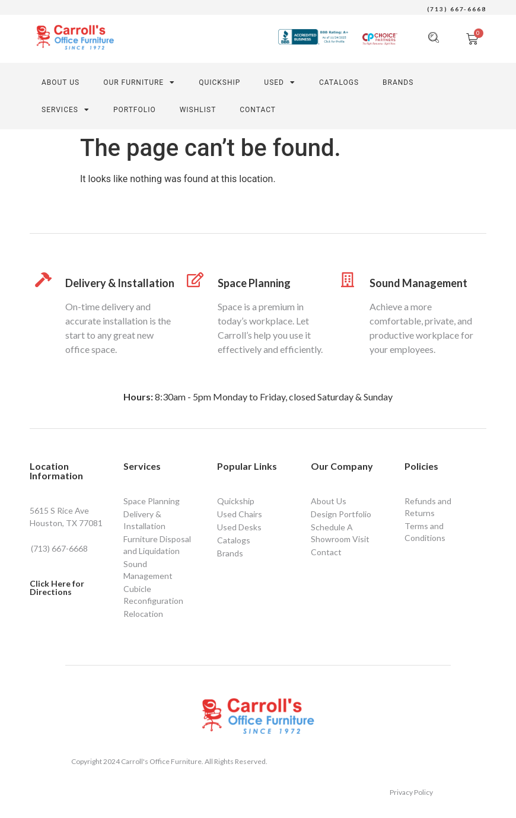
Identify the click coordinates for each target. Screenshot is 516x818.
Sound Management (418, 282)
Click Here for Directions (57, 587)
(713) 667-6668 (456, 8)
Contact (326, 552)
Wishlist (198, 110)
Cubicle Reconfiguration (153, 595)
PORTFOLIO (134, 110)
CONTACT (258, 110)
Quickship (235, 501)
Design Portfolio (341, 514)
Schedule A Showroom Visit (340, 533)
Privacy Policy (411, 792)
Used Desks (239, 527)
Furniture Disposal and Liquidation (157, 545)
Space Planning (254, 282)
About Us (60, 82)
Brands (398, 82)
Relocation (143, 614)
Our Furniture (139, 82)
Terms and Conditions (424, 532)
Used (279, 82)
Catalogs (339, 82)
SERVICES (66, 109)
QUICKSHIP (219, 82)
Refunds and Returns (427, 507)
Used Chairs (239, 514)
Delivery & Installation (119, 282)
